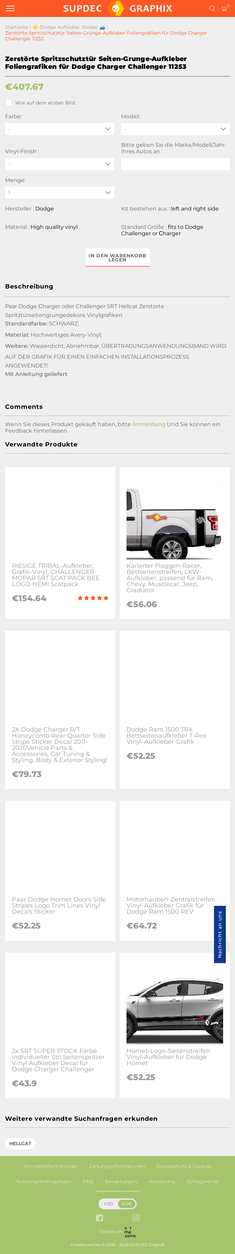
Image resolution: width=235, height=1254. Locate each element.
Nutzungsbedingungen (43, 1181)
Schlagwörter (203, 1181)
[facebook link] (99, 1218)
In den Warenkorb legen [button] (117, 258)
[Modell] (175, 129)
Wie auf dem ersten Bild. (40, 102)
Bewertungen (121, 1181)
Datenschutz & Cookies (184, 1166)
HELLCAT (20, 1143)
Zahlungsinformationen (117, 1166)
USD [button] (108, 1203)
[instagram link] (136, 1218)
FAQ (88, 1181)
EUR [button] (126, 1203)
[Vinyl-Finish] (59, 164)
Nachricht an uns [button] (220, 934)
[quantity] (59, 193)
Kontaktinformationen (50, 1166)
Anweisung (162, 1181)
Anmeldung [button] (148, 424)
